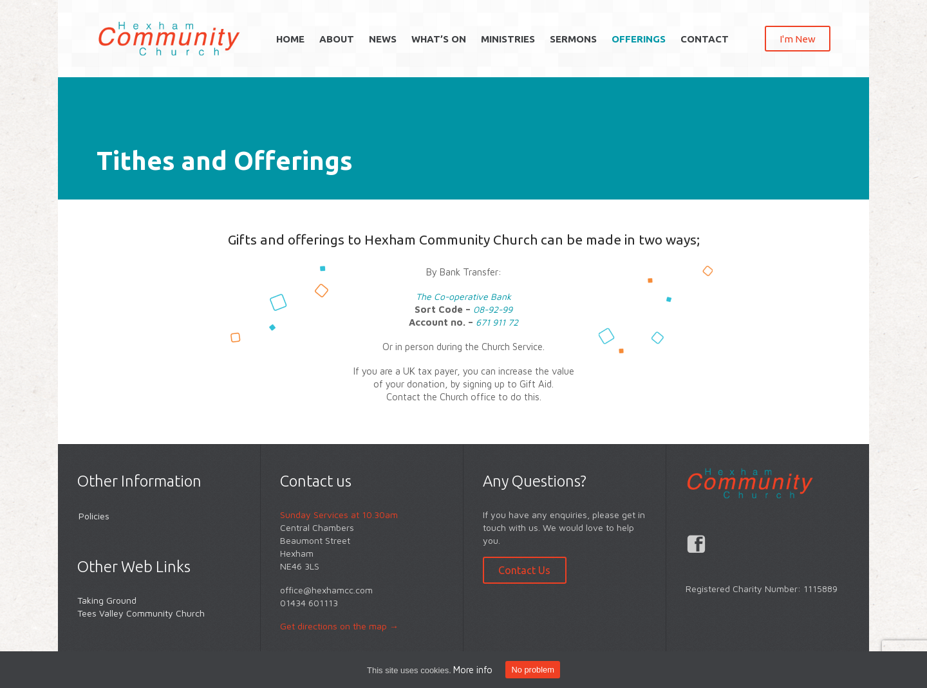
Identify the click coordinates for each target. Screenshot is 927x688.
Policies (94, 515)
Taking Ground (106, 600)
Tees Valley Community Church (141, 613)
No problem (532, 669)
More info (472, 669)
